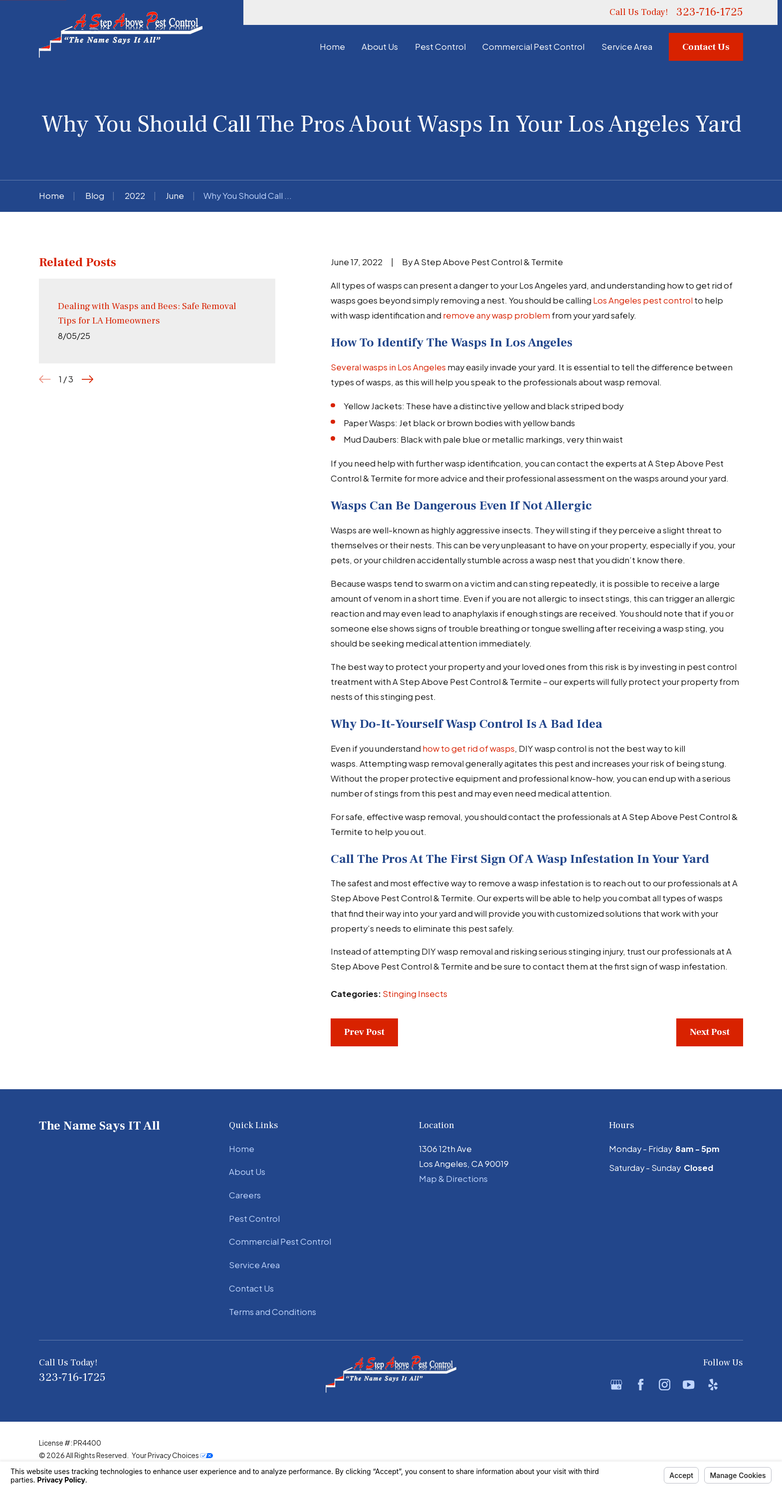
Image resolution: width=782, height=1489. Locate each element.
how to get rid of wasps (468, 748)
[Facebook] (640, 1384)
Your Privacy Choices (172, 1455)
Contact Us (706, 47)
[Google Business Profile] (616, 1384)
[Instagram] (664, 1384)
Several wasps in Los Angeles (388, 367)
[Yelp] (713, 1384)
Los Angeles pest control (643, 300)
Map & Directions (453, 1178)
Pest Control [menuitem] (440, 46)
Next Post (710, 1032)
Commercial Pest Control (280, 1241)
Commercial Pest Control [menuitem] (533, 46)
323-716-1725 (709, 12)
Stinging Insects (415, 994)
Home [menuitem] (332, 46)
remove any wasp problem (496, 315)
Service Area (254, 1265)
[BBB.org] (737, 1384)
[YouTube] (688, 1384)
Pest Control (254, 1218)
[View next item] (87, 379)
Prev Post (364, 1032)
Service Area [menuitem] (626, 46)
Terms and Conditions (272, 1312)
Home (241, 1149)
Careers (245, 1195)
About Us (247, 1171)
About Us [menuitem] (380, 46)
